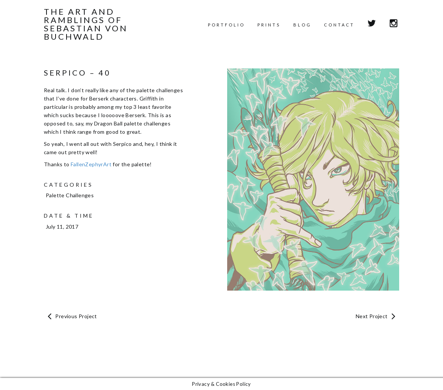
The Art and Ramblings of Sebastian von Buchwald (86, 24)
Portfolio (226, 24)
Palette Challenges (70, 195)
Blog (302, 24)
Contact (339, 24)
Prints (268, 24)
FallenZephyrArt (91, 164)
